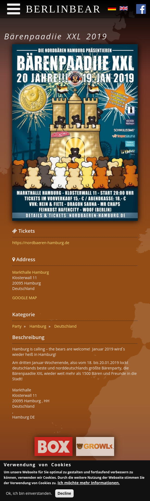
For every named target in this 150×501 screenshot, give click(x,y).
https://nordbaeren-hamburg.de (40, 242)
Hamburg (38, 326)
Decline (64, 494)
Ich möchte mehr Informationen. (89, 483)
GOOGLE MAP (24, 297)
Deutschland (65, 326)
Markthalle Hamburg (30, 272)
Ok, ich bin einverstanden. (29, 494)
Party (16, 326)
